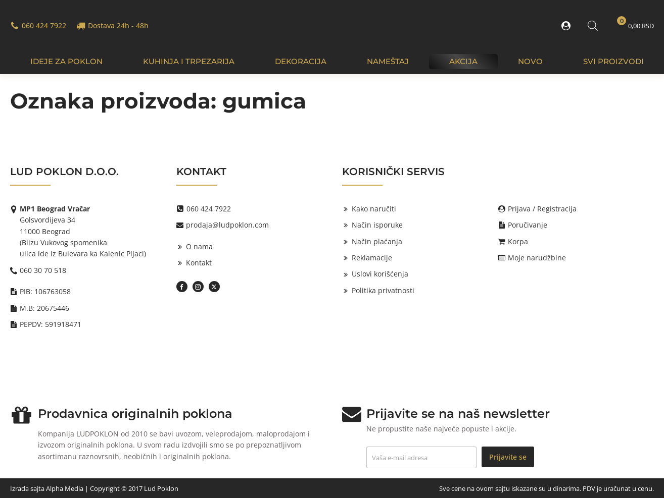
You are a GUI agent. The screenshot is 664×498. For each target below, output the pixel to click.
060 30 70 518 (43, 270)
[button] (568, 26)
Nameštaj (388, 61)
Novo (530, 61)
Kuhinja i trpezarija (188, 61)
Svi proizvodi (613, 61)
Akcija (463, 61)
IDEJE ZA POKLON (66, 61)
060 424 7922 (44, 25)
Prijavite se (508, 457)
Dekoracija (300, 61)
